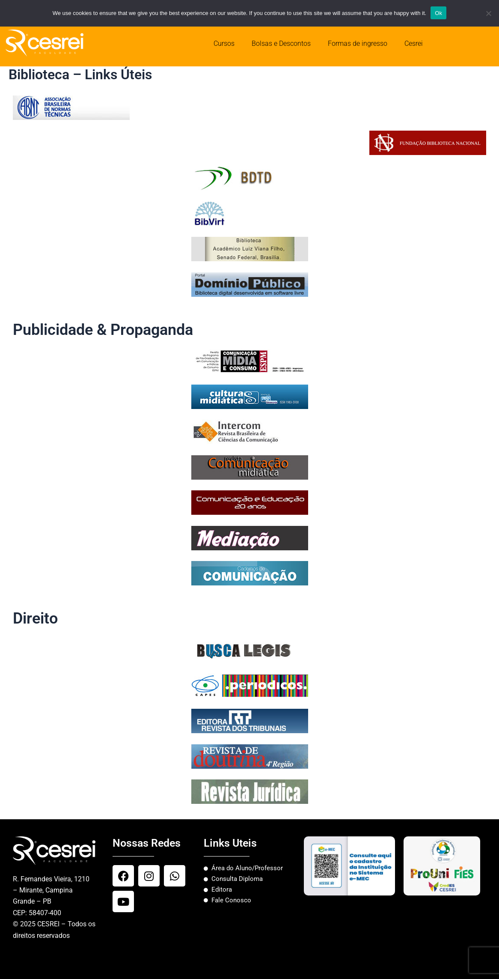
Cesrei (413, 43)
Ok (438, 13)
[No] (488, 13)
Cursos (224, 43)
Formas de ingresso (357, 43)
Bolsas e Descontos (281, 43)
